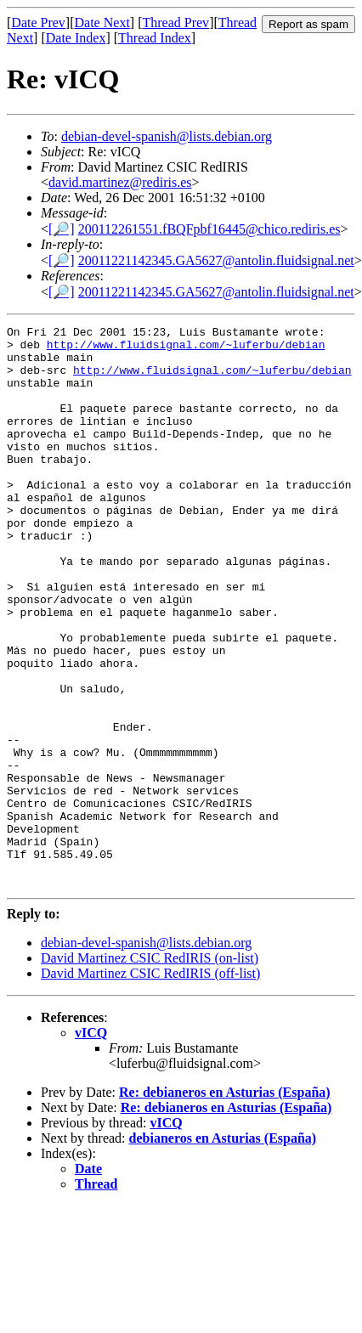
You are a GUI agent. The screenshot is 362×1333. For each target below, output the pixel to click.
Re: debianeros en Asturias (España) (225, 1204)
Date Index (76, 38)
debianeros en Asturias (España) (223, 1250)
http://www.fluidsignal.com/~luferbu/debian (186, 349)
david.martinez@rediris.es (119, 182)
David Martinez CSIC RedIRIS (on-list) (149, 1070)
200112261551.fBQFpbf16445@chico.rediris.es (209, 229)
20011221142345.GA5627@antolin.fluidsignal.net (216, 260)
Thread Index (154, 38)
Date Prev (38, 22)
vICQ (91, 1145)
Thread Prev (175, 22)
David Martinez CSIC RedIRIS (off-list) (150, 1085)
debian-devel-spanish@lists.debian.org (166, 136)
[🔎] (61, 229)
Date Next (102, 22)
